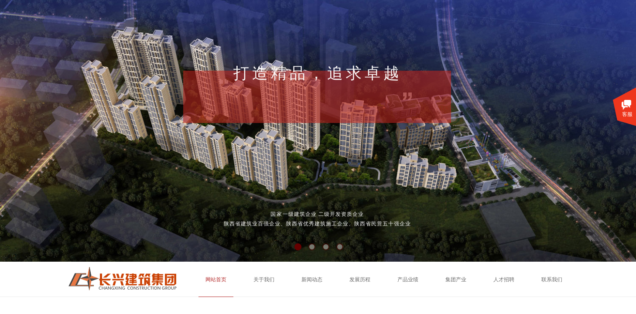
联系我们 (551, 279)
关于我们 (263, 279)
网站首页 (215, 279)
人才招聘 (503, 279)
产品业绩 (407, 279)
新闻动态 (311, 279)
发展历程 (359, 279)
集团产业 (455, 279)
